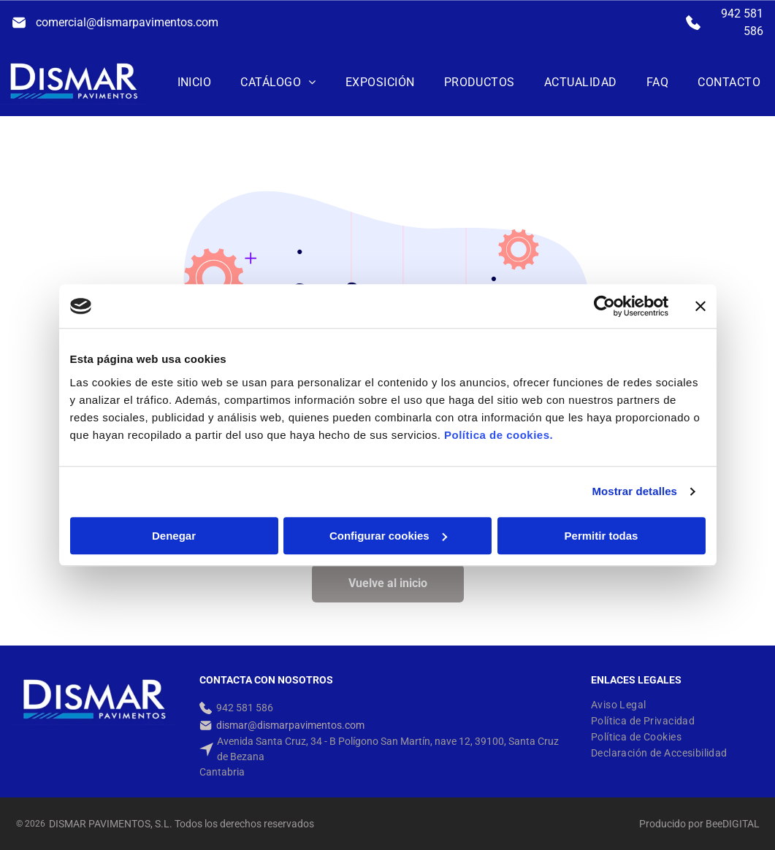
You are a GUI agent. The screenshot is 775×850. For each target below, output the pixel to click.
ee (717, 824)
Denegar (174, 535)
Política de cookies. (498, 435)
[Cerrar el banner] (700, 306)
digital (741, 824)
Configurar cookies (388, 535)
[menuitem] (194, 82)
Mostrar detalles (634, 491)
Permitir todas (601, 535)
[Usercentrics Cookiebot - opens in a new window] (604, 306)
